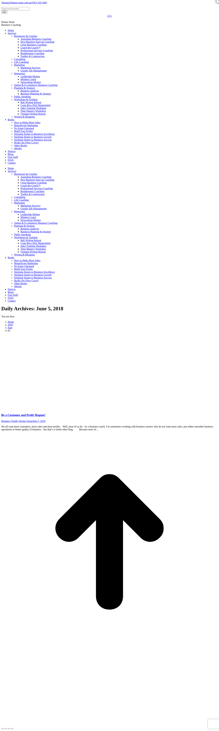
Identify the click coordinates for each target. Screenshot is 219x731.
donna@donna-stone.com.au (16, 2)
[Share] (5, 728)
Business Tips (8, 421)
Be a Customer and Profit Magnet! (23, 415)
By (24, 421)
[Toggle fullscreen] (9, 728)
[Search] (15, 8)
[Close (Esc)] (2, 728)
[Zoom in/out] (12, 728)
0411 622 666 (39, 2)
